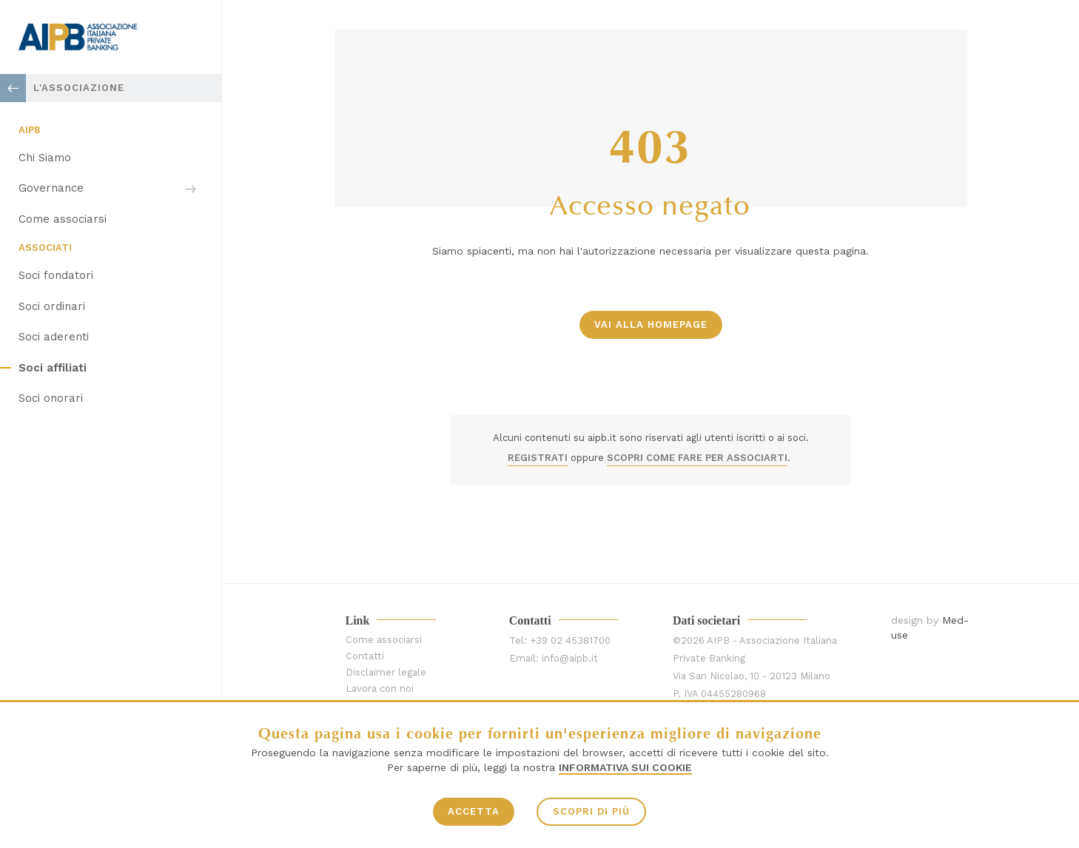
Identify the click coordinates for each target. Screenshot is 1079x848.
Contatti (365, 656)
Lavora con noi (380, 688)
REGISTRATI (538, 457)
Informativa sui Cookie (625, 767)
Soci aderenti (54, 336)
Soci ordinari (52, 306)
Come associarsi (63, 219)
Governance (51, 188)
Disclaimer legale (386, 672)
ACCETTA (474, 811)
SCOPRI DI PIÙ (591, 811)
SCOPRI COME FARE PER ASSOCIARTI (697, 457)
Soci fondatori (56, 275)
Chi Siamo (45, 157)
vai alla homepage (650, 324)
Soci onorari (51, 398)
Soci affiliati (53, 367)
